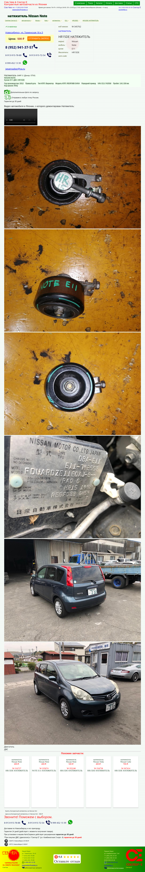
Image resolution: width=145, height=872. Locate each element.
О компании (80, 3)
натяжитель (56, 20)
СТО (136, 3)
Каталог (99, 3)
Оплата (109, 3)
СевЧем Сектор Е (11, 20)
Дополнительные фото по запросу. (21, 92)
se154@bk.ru (123, 10)
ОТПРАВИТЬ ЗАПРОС (38, 38)
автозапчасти (26, 20)
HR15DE (75, 20)
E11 (66, 20)
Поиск (90, 3)
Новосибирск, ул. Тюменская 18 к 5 (24, 32)
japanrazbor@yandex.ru (20, 10)
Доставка (119, 3)
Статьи (129, 3)
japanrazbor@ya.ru (15, 68)
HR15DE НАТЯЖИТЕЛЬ (91, 20)
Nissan (37, 20)
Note (46, 20)
